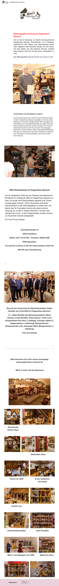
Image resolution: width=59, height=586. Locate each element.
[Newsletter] (25, 582)
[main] (34, 44)
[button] (53, 346)
